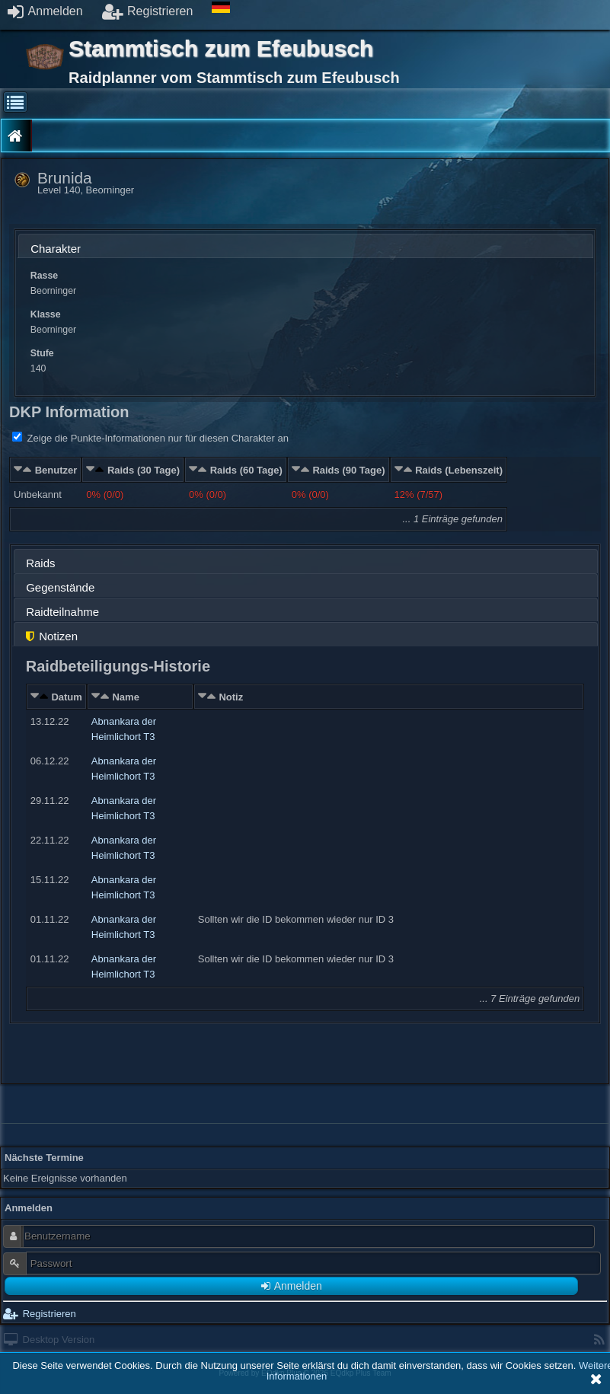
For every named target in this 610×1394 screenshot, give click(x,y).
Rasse (44, 275)
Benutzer (56, 470)
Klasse (45, 314)
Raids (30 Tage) (143, 470)
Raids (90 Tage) (348, 470)
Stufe (42, 353)
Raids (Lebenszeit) (459, 470)
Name (125, 697)
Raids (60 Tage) (246, 470)
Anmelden (45, 11)
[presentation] (305, 250)
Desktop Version (49, 1339)
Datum (66, 697)
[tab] (305, 246)
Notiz (231, 697)
